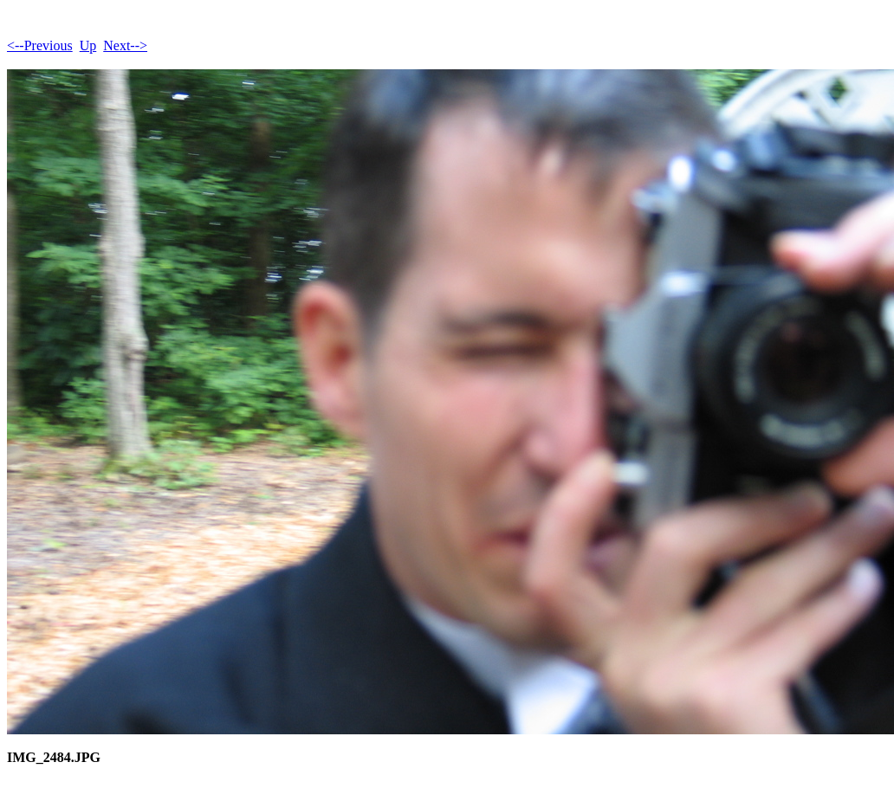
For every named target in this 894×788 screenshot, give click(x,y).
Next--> (125, 45)
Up (88, 45)
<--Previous (40, 45)
